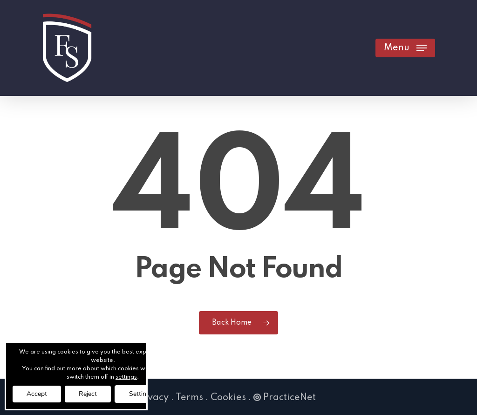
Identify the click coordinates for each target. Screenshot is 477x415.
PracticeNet (284, 397)
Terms (189, 397)
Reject (88, 393)
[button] (405, 48)
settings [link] (126, 377)
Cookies (228, 397)
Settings (141, 393)
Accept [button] (37, 393)
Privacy (152, 397)
